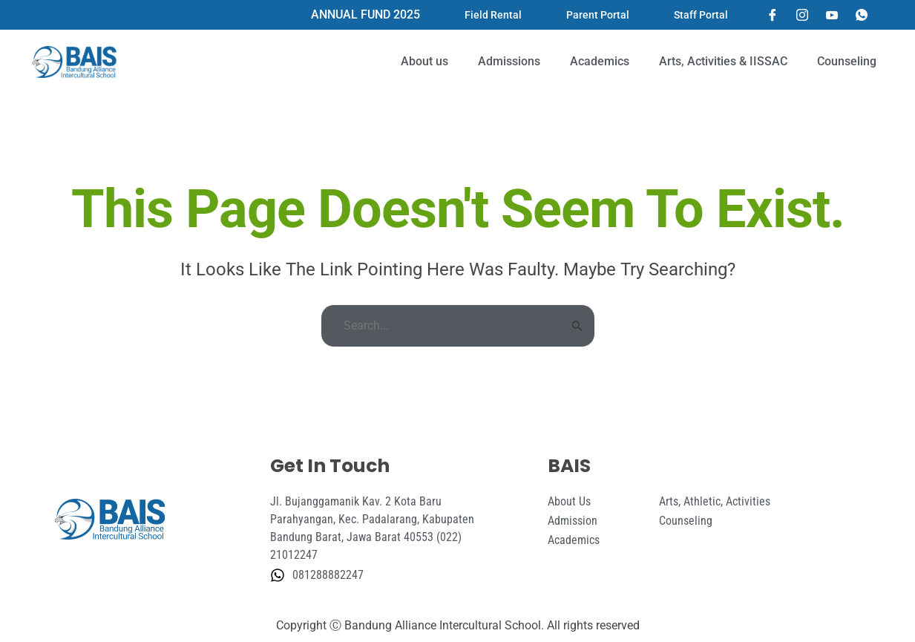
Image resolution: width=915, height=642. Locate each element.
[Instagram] (802, 15)
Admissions (509, 61)
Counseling (846, 61)
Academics (599, 61)
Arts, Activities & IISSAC (723, 61)
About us (424, 61)
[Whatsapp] (861, 15)
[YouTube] (832, 15)
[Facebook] (772, 15)
